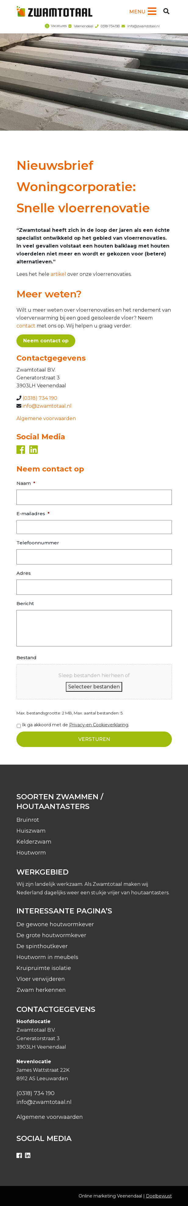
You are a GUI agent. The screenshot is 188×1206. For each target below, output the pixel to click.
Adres (23, 573)
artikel (58, 274)
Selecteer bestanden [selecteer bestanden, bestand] (94, 687)
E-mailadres (33, 513)
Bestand (26, 657)
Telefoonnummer (37, 543)
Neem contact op (46, 341)
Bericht (25, 603)
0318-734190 (110, 26)
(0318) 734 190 (40, 398)
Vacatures (59, 26)
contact (25, 326)
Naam (25, 483)
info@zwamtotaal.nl (143, 26)
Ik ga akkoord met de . (75, 725)
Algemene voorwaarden (46, 418)
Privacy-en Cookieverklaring (98, 725)
